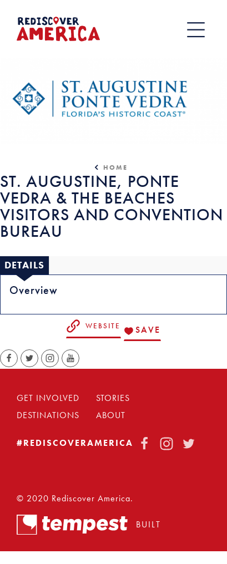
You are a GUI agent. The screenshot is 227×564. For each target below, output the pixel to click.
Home (115, 167)
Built (89, 525)
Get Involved (48, 398)
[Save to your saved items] (142, 331)
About (110, 415)
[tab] (24, 265)
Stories (113, 398)
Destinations (48, 415)
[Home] (58, 29)
